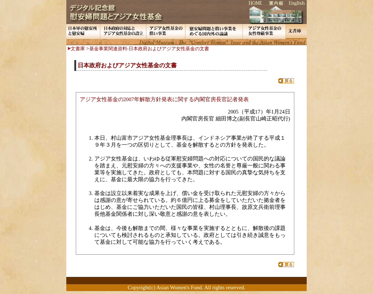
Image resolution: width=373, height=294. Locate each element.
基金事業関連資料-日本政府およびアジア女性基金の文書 (149, 48)
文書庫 (78, 48)
